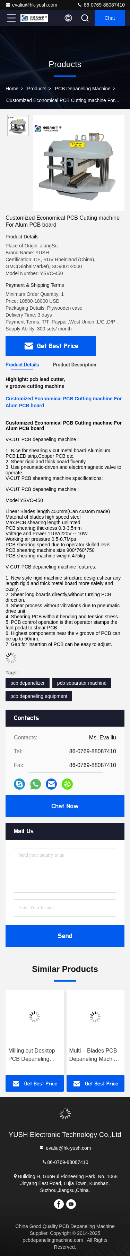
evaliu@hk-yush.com (31, 5)
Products (36, 88)
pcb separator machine (81, 683)
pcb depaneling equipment (38, 696)
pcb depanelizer (27, 683)
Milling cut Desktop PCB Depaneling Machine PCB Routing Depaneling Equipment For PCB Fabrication (33, 1055)
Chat (110, 18)
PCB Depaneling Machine (83, 88)
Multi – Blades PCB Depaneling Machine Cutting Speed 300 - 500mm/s (94, 1055)
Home (12, 88)
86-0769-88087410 (101, 5)
